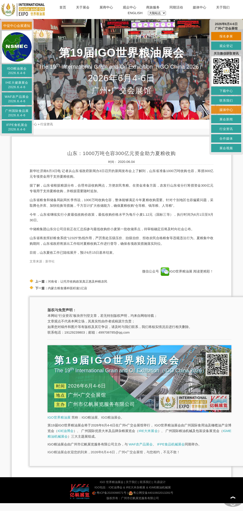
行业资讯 (46, 124)
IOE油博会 (66, 431)
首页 (62, 7)
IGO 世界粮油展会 (111, 482)
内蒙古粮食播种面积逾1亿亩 (67, 288)
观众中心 (129, 7)
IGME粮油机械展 (160, 487)
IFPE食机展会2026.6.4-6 (16, 127)
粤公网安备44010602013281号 (151, 492)
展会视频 (226, 148)
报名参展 (226, 36)
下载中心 (226, 91)
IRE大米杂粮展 (135, 487)
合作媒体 (226, 138)
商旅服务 (153, 7)
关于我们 (223, 7)
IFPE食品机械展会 (171, 444)
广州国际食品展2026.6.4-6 (17, 113)
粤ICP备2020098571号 (109, 492)
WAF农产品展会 (141, 444)
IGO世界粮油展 (59, 417)
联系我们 (146, 482)
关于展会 (82, 7)
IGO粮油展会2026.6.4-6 (17, 71)
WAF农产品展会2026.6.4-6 (17, 99)
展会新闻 (226, 119)
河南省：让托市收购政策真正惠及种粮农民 (77, 281)
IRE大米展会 (148, 431)
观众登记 (226, 46)
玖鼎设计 (160, 482)
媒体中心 (199, 7)
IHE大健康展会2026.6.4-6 (16, 85)
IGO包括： (101, 487)
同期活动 (176, 7)
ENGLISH (135, 13)
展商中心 (106, 7)
